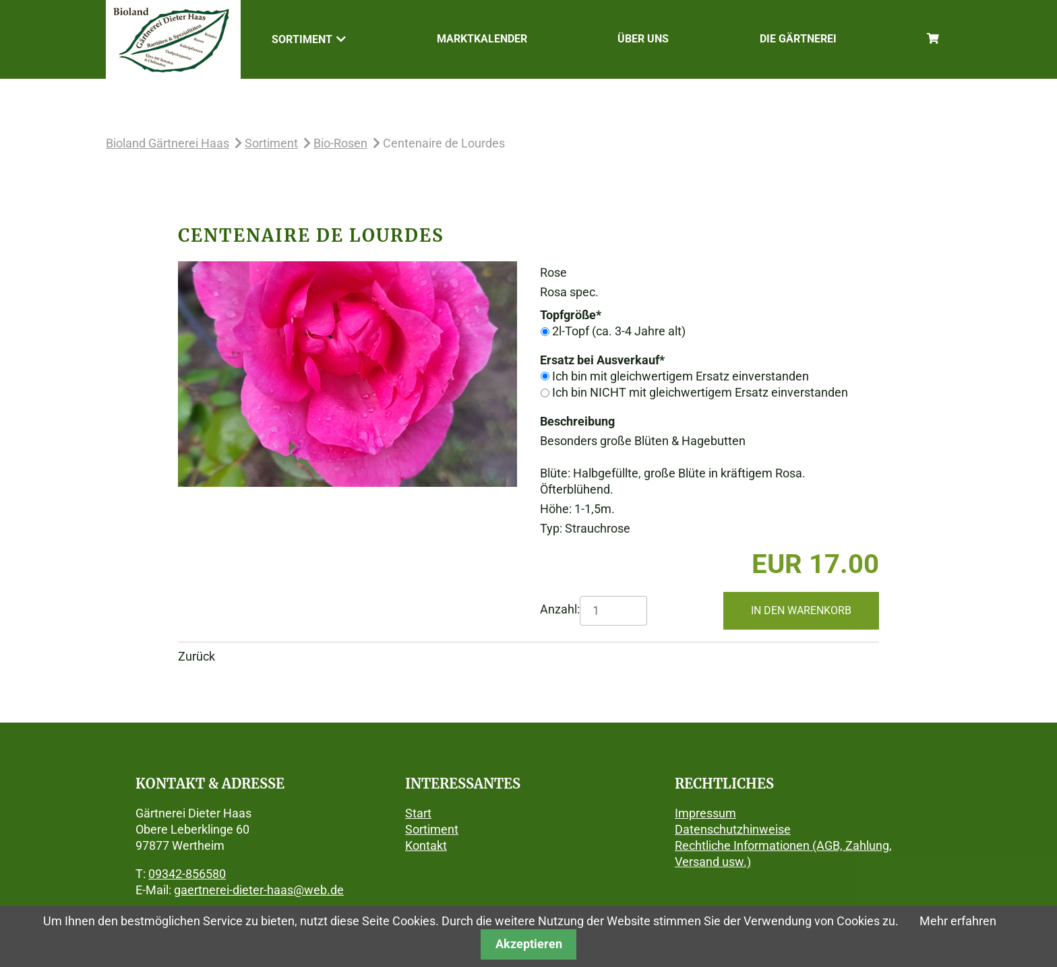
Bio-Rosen (340, 143)
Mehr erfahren (957, 921)
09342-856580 (187, 874)
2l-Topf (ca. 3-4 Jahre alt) (619, 331)
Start (418, 813)
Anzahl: (560, 609)
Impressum (705, 813)
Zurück (196, 656)
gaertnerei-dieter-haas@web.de (259, 890)
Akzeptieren (528, 944)
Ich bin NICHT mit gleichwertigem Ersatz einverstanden (700, 392)
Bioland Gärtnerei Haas (167, 143)
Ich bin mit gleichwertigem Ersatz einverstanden (680, 376)
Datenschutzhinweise (733, 829)
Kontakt (426, 845)
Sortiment (271, 143)
